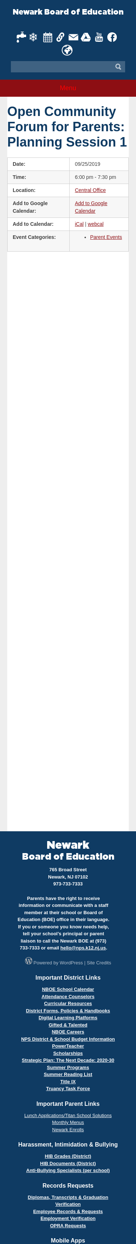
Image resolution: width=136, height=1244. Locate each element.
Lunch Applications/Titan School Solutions (68, 1115)
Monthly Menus (68, 1122)
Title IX (67, 1081)
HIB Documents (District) (68, 1163)
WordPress (71, 962)
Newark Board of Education (68, 12)
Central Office (90, 190)
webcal (96, 224)
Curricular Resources (68, 1003)
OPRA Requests (68, 1225)
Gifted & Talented (68, 1025)
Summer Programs (68, 1067)
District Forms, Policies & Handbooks (68, 1010)
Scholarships (68, 1053)
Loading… (68, 540)
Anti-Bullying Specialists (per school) (68, 1170)
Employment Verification (68, 1218)
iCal (79, 224)
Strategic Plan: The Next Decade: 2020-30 (68, 1060)
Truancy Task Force (68, 1088)
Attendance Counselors (68, 996)
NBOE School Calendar (68, 989)
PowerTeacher (68, 1046)
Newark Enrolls (68, 1129)
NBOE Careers (68, 1032)
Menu (68, 88)
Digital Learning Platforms (68, 1017)
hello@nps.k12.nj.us (83, 948)
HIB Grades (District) (68, 1156)
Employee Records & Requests (68, 1211)
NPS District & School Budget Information (68, 1039)
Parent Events (106, 237)
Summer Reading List (68, 1074)
